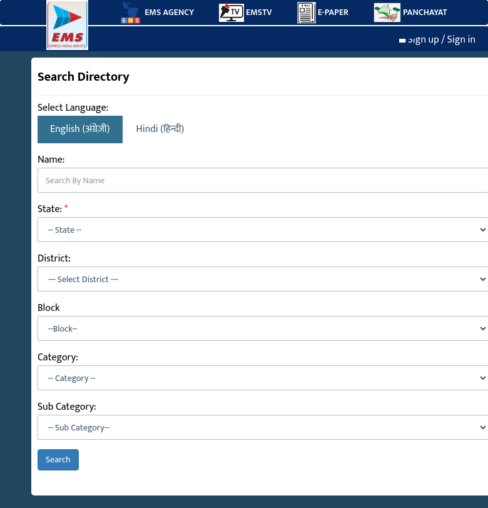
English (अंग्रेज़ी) (80, 129)
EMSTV (245, 13)
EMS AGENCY (156, 12)
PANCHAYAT (410, 13)
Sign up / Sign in (437, 39)
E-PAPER (322, 13)
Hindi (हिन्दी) (160, 129)
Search (58, 459)
